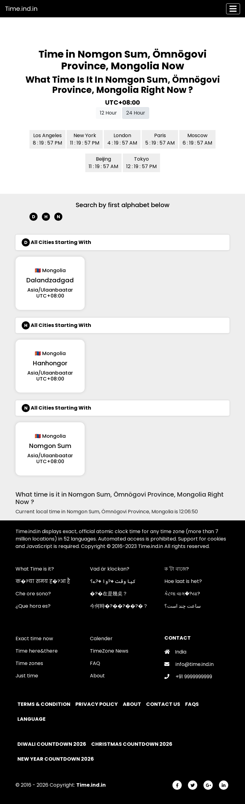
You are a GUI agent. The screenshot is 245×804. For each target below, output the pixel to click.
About (97, 675)
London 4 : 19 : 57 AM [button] (122, 139)
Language (32, 719)
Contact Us (163, 704)
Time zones (29, 663)
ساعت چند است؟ (182, 606)
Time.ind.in (21, 8)
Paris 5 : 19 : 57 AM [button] (160, 139)
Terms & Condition (44, 704)
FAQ (95, 663)
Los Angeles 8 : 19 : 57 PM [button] (47, 139)
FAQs (192, 704)
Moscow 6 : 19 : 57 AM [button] (197, 139)
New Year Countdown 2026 (55, 759)
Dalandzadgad (50, 280)
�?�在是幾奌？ (108, 593)
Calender (101, 638)
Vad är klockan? (109, 568)
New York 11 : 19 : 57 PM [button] (84, 139)
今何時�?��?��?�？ (119, 606)
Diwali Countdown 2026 (51, 744)
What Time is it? (35, 568)
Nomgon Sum (50, 445)
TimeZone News (109, 650)
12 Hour (108, 112)
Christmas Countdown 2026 (131, 744)
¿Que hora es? (33, 606)
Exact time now (34, 638)
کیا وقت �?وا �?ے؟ (113, 581)
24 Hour (135, 112)
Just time (27, 675)
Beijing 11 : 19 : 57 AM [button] (103, 162)
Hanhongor (50, 363)
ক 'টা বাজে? (176, 568)
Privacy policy (97, 704)
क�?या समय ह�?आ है (43, 581)
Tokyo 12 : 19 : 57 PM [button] (141, 162)
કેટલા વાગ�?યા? (182, 593)
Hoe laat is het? (183, 581)
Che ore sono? (33, 593)
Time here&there (37, 650)
